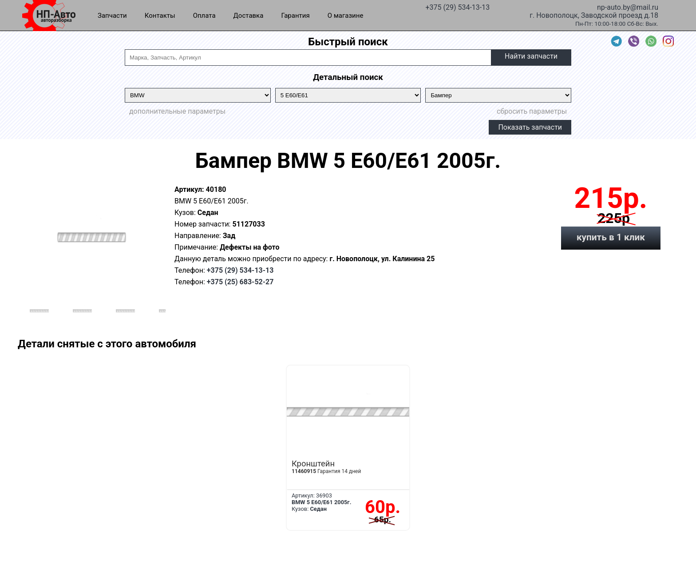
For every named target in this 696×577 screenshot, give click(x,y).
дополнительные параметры (177, 111)
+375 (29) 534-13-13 (457, 6)
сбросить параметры (532, 111)
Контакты (160, 16)
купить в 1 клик (611, 237)
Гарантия (295, 16)
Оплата (204, 16)
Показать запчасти (530, 127)
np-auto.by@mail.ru (627, 6)
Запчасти (112, 16)
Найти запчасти (531, 56)
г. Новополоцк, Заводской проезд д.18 (594, 14)
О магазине (346, 16)
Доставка (248, 16)
